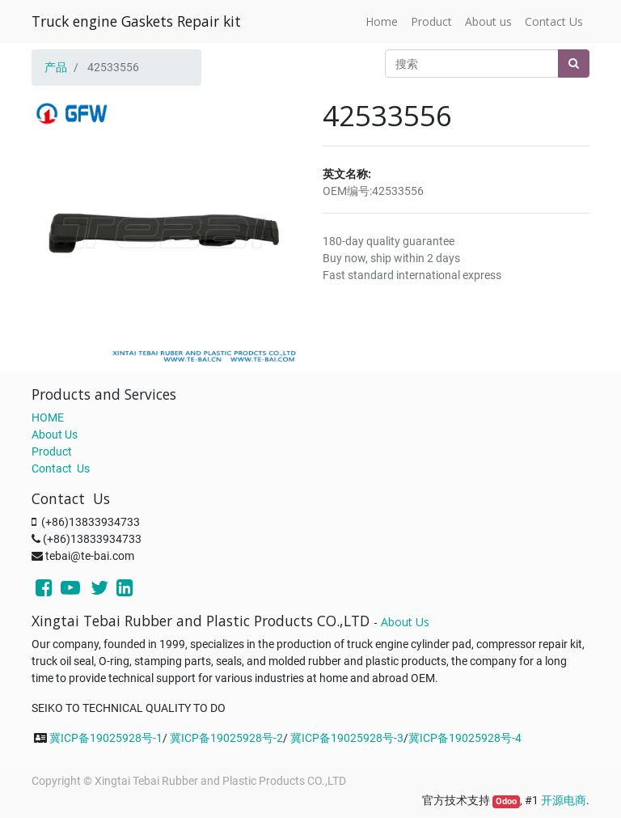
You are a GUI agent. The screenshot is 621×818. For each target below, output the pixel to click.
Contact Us (61, 468)
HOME (48, 417)
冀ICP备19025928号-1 (106, 737)
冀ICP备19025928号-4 (465, 737)
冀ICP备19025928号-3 (346, 737)
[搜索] (573, 63)
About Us (55, 434)
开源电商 (563, 800)
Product (52, 451)
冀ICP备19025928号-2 (226, 737)
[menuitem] (381, 21)
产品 (55, 67)
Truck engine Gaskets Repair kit (136, 21)
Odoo (506, 801)
